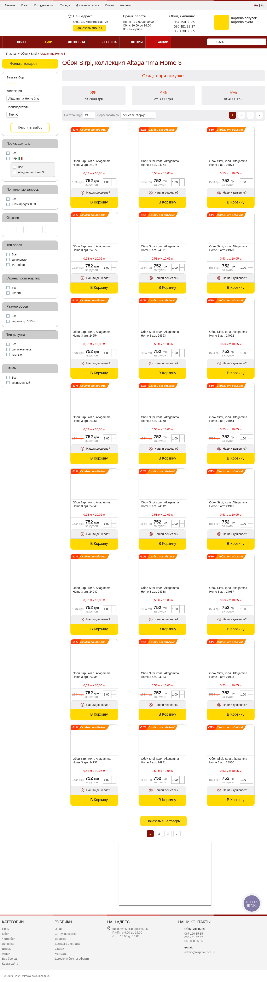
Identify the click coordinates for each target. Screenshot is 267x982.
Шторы (6, 948)
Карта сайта (10, 963)
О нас (24, 5)
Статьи (109, 5)
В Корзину (99, 202)
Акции (6, 953)
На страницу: (73, 115)
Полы (6, 928)
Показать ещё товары (163, 821)
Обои (5, 933)
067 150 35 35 (184, 22)
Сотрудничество (44, 5)
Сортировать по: (108, 115)
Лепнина (8, 943)
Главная (10, 5)
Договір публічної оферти (72, 958)
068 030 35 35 (184, 31)
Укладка (65, 5)
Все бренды (10, 958)
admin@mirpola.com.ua (199, 952)
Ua (263, 5)
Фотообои (8, 938)
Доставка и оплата (87, 5)
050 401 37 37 (184, 26)
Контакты (125, 5)
